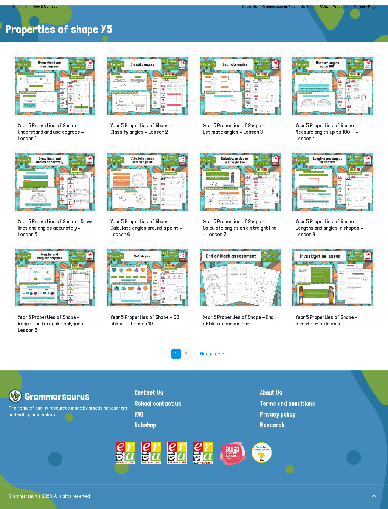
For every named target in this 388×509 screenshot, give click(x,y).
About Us (249, 7)
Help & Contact (44, 6)
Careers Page (365, 7)
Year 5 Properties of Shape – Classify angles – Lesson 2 (141, 128)
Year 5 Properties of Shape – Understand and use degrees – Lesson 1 (51, 132)
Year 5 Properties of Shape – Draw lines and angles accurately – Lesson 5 (55, 228)
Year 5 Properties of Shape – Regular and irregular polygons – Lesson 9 (52, 323)
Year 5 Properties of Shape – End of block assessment (238, 320)
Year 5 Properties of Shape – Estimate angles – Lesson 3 (234, 128)
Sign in (21, 6)
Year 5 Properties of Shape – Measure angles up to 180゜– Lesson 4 (327, 132)
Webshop (341, 7)
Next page (213, 353)
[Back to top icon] (373, 496)
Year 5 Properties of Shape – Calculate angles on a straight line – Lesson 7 (239, 228)
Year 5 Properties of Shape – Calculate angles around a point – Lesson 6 (146, 228)
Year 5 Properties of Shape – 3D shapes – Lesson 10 (144, 320)
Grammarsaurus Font (279, 7)
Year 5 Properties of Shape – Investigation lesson (327, 320)
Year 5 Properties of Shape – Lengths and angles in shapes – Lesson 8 (329, 228)
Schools (307, 7)
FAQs (324, 7)
